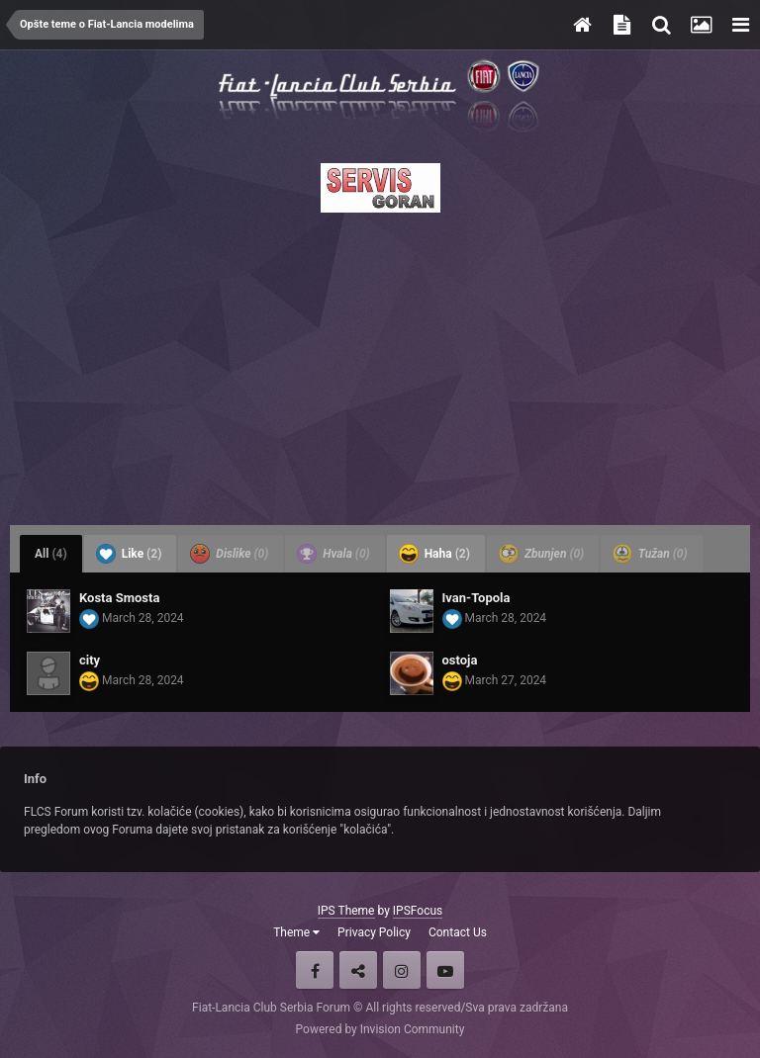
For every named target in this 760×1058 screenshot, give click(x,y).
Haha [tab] (434, 554)
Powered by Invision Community (380, 1029)
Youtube (445, 970)
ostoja (460, 660)
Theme (296, 932)
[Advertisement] (380, 362)
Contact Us (457, 932)
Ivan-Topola (476, 597)
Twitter (358, 970)
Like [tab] (129, 554)
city (89, 660)
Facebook (314, 970)
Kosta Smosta (119, 597)
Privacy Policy (374, 932)
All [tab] (51, 554)
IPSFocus (417, 911)
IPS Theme (346, 911)
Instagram (402, 970)
